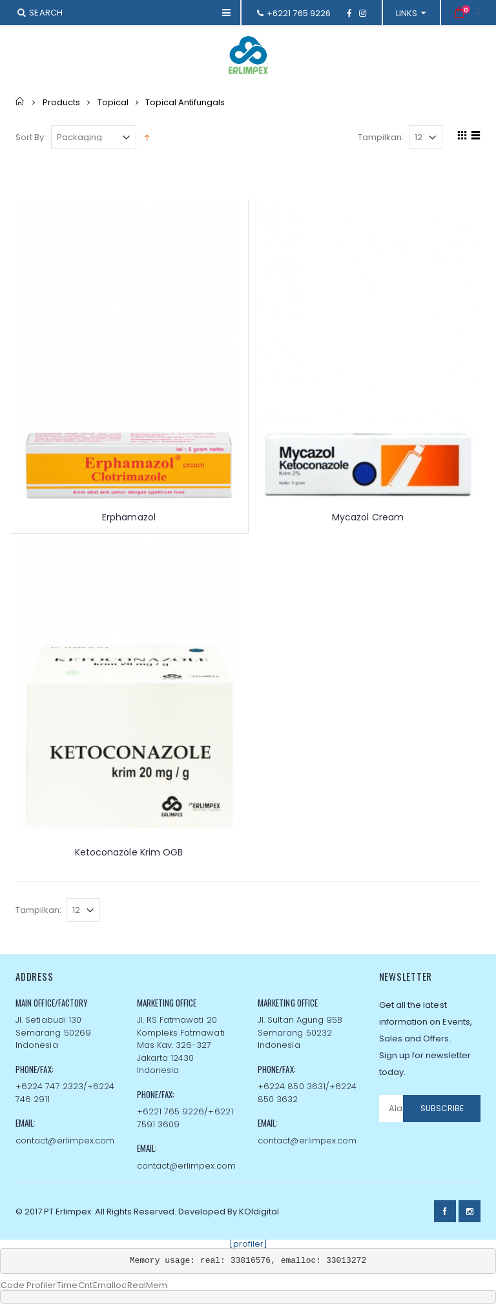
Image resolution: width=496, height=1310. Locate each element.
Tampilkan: (381, 137)
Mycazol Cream (368, 517)
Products (61, 102)
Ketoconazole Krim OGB (129, 852)
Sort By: (31, 137)
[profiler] (248, 1244)
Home (20, 102)
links (407, 13)
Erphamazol (129, 517)
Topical (113, 102)
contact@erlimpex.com (65, 1140)
